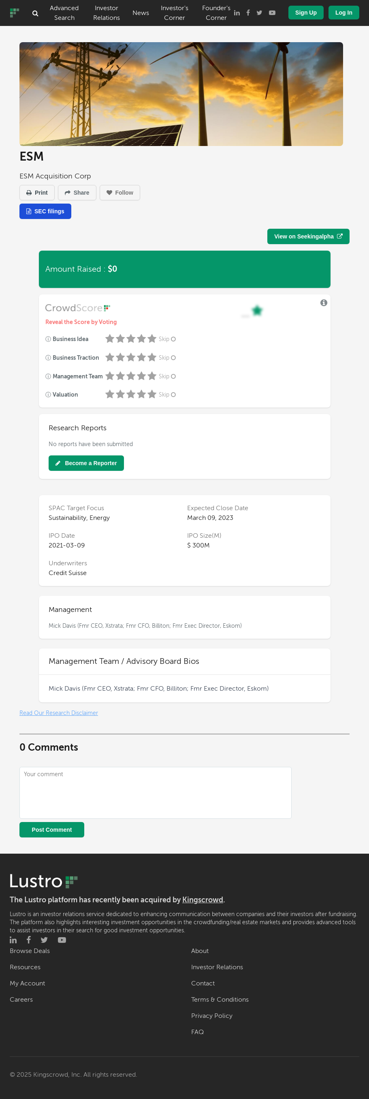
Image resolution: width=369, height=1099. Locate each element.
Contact (203, 983)
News (140, 13)
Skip (168, 339)
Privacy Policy (211, 1016)
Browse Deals (30, 951)
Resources (25, 967)
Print (37, 192)
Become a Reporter (86, 463)
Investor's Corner (174, 12)
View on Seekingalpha (308, 236)
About (200, 951)
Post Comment (52, 829)
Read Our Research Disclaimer (58, 713)
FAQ (197, 1032)
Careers (21, 999)
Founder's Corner (216, 12)
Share (77, 192)
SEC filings (45, 211)
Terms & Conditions (220, 999)
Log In (343, 12)
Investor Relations (106, 12)
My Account (27, 983)
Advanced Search (64, 12)
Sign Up (306, 12)
